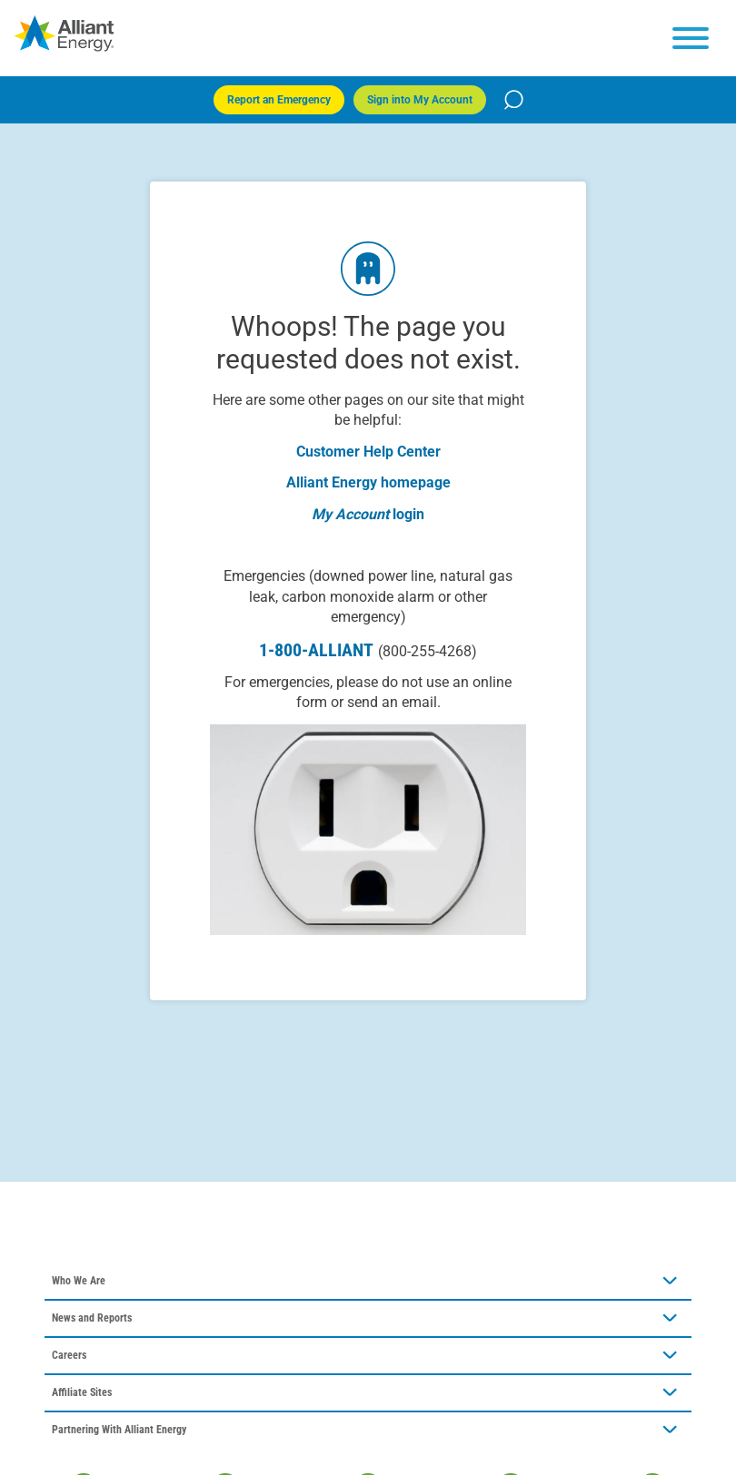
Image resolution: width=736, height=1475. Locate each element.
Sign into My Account (419, 99)
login (408, 514)
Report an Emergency (279, 99)
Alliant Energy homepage (368, 482)
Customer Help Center (368, 451)
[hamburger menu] (690, 38)
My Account (350, 514)
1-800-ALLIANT (368, 650)
